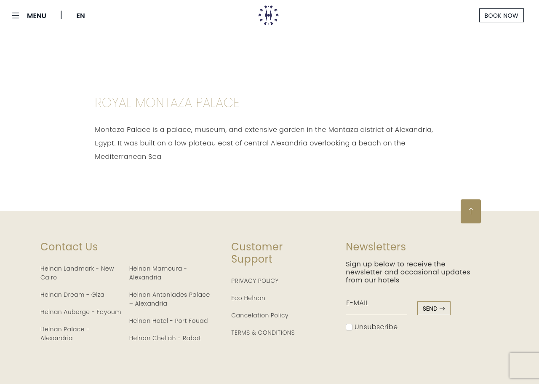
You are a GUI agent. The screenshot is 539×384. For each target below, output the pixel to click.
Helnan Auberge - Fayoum (80, 312)
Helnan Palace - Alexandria (65, 333)
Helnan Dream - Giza (72, 294)
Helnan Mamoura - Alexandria (158, 273)
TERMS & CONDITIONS (263, 332)
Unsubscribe (372, 327)
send (434, 308)
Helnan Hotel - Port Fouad (168, 321)
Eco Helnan (248, 298)
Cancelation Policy (259, 315)
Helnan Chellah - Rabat (165, 338)
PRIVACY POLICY (255, 281)
